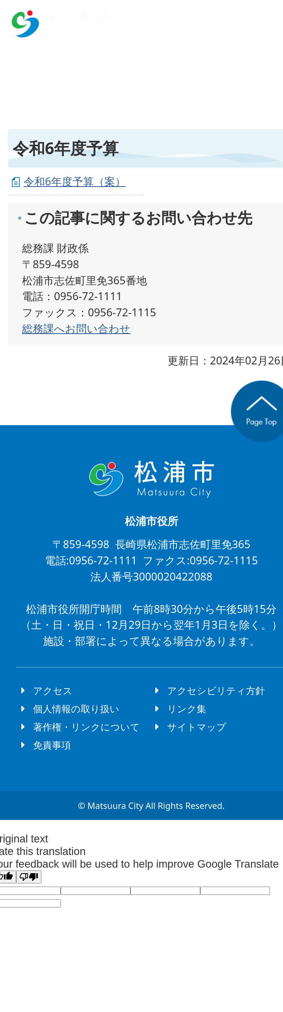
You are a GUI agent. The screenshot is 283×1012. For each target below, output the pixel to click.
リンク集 (186, 708)
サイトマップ (196, 726)
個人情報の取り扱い (76, 708)
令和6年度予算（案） (75, 181)
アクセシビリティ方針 (216, 690)
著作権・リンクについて (86, 726)
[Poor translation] (28, 876)
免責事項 (52, 744)
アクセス (53, 690)
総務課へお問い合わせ (76, 328)
